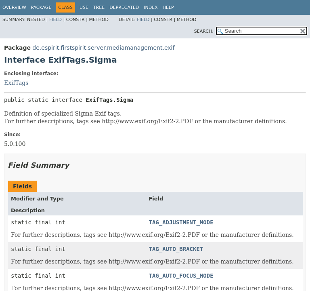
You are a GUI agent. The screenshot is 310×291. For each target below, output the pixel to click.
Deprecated (124, 7)
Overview (14, 7)
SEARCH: (204, 31)
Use (84, 7)
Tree (99, 7)
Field (55, 19)
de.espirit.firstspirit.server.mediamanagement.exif (103, 47)
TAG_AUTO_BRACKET (176, 249)
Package (41, 7)
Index (150, 7)
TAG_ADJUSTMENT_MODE (181, 222)
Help (168, 7)
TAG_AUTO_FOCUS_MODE (181, 275)
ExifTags (16, 83)
